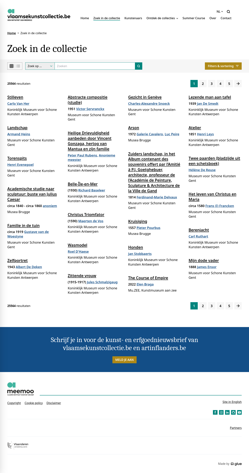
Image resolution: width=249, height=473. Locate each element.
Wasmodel (77, 245)
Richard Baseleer (91, 190)
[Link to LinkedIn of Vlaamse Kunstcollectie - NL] (227, 412)
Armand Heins (18, 134)
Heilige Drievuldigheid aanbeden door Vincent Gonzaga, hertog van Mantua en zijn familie (90, 140)
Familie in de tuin (23, 225)
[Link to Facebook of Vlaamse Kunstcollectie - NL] (215, 412)
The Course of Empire (148, 277)
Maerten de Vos (90, 221)
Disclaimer (54, 403)
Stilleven (15, 97)
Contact (226, 18)
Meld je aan (124, 360)
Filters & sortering (223, 66)
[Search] (95, 66)
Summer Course (194, 18)
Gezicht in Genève (145, 97)
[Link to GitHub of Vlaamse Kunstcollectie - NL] (233, 412)
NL (220, 12)
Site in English (232, 402)
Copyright (14, 403)
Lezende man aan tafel (210, 97)
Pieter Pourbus (148, 228)
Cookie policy (34, 403)
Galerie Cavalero (150, 134)
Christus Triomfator (86, 214)
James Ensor (207, 267)
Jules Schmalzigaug (102, 282)
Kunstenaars (133, 18)
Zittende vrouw (82, 275)
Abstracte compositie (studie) (87, 100)
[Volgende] (238, 83)
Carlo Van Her (18, 103)
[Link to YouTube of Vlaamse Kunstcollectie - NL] (239, 412)
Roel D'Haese (78, 251)
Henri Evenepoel (20, 164)
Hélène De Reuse (202, 170)
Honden (135, 247)
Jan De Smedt (207, 103)
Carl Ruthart (198, 236)
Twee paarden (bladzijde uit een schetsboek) (214, 161)
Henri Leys (205, 134)
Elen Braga (145, 284)
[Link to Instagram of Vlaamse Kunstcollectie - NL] (221, 412)
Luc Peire (172, 134)
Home (85, 18)
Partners (236, 428)
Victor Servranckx (90, 109)
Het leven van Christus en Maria (212, 197)
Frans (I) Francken (219, 206)
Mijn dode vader (204, 260)
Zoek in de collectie (106, 18)
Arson (133, 127)
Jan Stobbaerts (140, 253)
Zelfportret (17, 260)
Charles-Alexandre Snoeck (149, 103)
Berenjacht (199, 229)
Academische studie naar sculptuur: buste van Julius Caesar (32, 194)
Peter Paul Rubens (82, 155)
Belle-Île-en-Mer (83, 184)
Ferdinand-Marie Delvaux (157, 197)
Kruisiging (137, 221)
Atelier (195, 127)
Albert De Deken (29, 267)
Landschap (17, 127)
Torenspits (17, 158)
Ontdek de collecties (162, 18)
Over (212, 18)
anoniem (50, 206)
